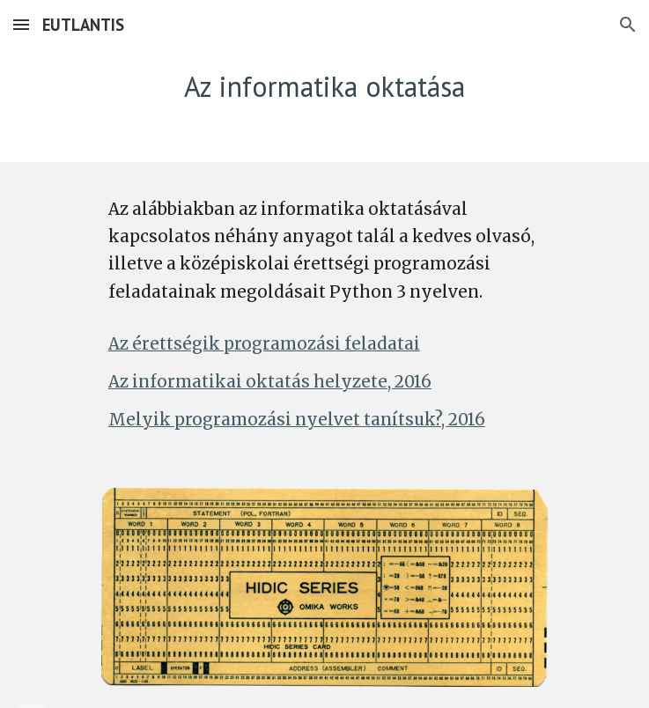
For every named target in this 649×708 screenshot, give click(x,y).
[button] (21, 24)
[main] (324, 87)
